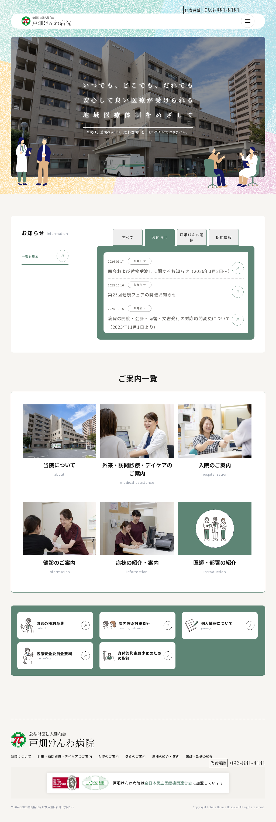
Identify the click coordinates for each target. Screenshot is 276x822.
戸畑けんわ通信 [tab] (191, 237)
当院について (21, 756)
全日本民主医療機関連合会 (168, 783)
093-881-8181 (222, 10)
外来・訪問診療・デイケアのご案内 (65, 756)
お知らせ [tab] (160, 237)
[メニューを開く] (247, 21)
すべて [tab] (127, 237)
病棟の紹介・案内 (165, 756)
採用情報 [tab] (224, 237)
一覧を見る (30, 256)
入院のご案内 (108, 756)
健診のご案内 (135, 756)
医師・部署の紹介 (199, 756)
